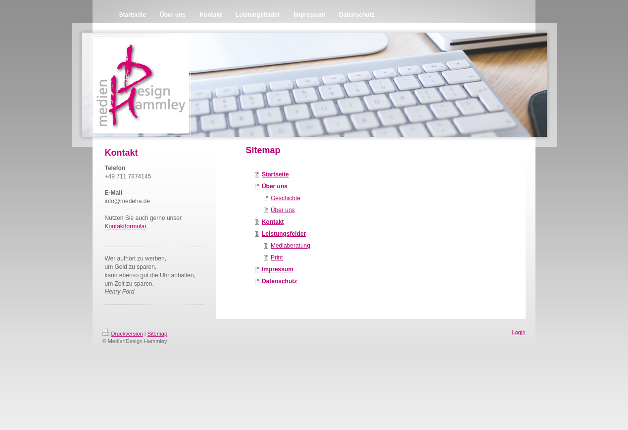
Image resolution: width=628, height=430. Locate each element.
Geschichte (285, 198)
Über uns (275, 186)
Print (277, 257)
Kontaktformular (125, 226)
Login (519, 332)
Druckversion (122, 334)
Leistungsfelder (284, 233)
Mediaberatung (290, 245)
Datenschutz (279, 281)
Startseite (275, 174)
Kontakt (273, 221)
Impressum (277, 269)
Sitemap (157, 334)
